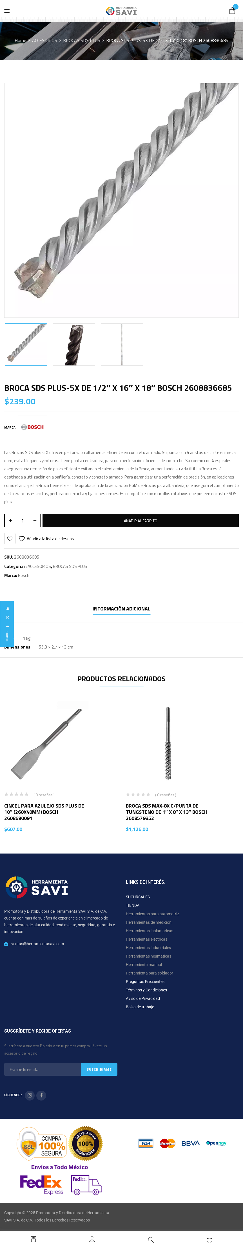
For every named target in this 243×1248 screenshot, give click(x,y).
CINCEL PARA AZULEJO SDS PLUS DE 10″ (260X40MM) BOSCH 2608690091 (44, 812)
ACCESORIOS (44, 40)
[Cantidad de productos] (22, 520)
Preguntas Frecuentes (145, 981)
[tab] (121, 609)
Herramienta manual (144, 964)
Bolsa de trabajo (140, 1007)
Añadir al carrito (140, 521)
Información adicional (121, 608)
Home (20, 40)
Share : (7, 636)
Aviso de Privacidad (143, 998)
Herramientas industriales (148, 947)
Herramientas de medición (148, 922)
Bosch (23, 575)
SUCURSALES (138, 897)
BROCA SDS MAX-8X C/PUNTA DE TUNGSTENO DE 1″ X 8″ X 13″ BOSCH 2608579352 (167, 812)
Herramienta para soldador (149, 973)
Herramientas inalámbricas (149, 931)
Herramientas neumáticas (148, 956)
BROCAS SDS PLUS (81, 40)
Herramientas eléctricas (146, 939)
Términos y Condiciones (146, 990)
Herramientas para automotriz (152, 914)
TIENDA (132, 905)
